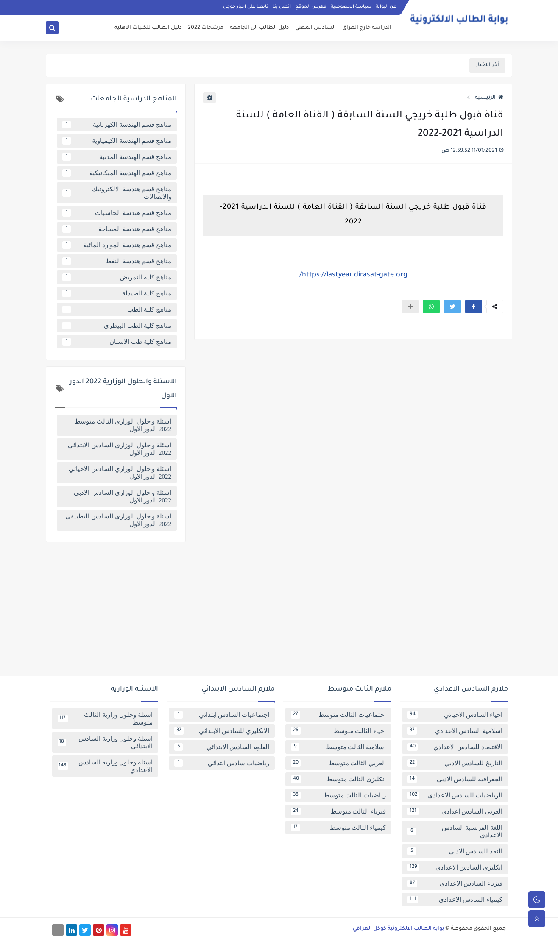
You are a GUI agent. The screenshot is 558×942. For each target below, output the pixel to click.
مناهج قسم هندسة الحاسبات (116, 213)
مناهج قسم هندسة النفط (116, 261)
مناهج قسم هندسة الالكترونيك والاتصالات (116, 193)
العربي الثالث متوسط (338, 763)
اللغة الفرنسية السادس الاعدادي (454, 831)
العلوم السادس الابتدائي (221, 747)
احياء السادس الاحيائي (454, 715)
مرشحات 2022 (205, 28)
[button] (473, 306)
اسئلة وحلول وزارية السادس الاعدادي (105, 766)
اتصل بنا (282, 6)
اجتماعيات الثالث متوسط (338, 715)
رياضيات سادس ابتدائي (221, 763)
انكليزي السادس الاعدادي (454, 867)
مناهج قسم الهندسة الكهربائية (116, 124)
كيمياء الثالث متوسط (338, 827)
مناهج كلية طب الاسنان (116, 342)
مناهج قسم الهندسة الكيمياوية (116, 141)
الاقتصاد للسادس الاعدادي (454, 747)
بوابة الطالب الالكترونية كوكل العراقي (398, 929)
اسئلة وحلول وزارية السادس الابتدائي (105, 742)
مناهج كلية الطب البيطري (116, 325)
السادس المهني (315, 28)
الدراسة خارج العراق (366, 28)
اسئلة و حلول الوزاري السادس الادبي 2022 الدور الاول (122, 496)
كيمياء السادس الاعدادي (454, 899)
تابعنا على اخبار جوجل (245, 6)
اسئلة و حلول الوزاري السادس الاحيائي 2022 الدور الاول (120, 472)
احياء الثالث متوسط (338, 731)
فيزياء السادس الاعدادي (454, 883)
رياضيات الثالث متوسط (338, 795)
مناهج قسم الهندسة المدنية (116, 157)
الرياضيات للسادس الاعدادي (454, 795)
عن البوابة (386, 6)
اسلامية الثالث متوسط (338, 747)
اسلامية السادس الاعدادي (454, 731)
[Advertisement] (279, 612)
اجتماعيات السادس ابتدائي (221, 715)
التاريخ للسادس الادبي (454, 763)
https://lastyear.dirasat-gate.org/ (353, 275)
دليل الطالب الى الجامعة (259, 28)
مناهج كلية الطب (116, 309)
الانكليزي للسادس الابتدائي (221, 731)
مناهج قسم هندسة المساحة (116, 229)
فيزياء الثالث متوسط (338, 811)
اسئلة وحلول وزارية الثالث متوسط (105, 718)
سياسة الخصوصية (351, 6)
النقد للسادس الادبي (454, 851)
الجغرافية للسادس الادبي (454, 779)
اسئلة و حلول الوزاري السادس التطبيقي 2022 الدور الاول (118, 520)
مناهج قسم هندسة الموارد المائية (116, 245)
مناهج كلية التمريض (116, 277)
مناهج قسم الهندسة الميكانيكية (116, 173)
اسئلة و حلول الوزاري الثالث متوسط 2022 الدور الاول (123, 425)
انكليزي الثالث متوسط (338, 779)
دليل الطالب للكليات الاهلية (147, 28)
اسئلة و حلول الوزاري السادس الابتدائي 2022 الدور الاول (119, 449)
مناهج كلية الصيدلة (116, 293)
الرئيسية (489, 98)
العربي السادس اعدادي (454, 811)
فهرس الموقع (310, 6)
